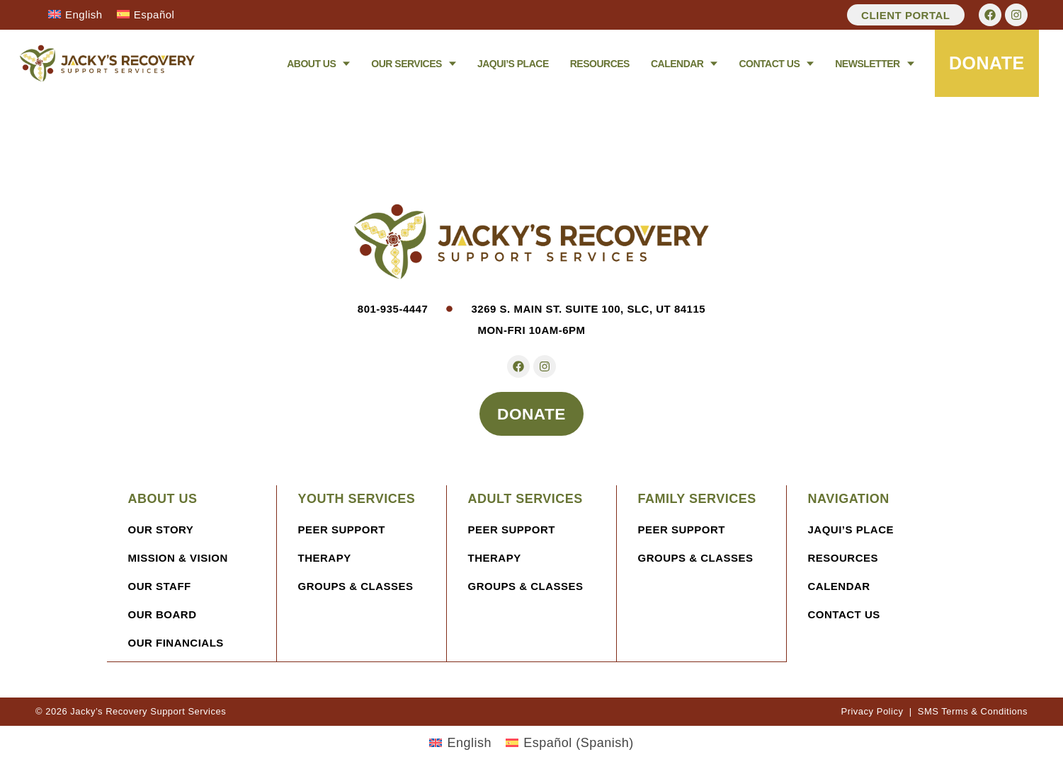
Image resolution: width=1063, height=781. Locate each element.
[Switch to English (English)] (460, 743)
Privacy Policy (872, 712)
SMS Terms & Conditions (973, 712)
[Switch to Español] (146, 14)
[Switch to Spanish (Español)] (570, 743)
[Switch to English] (75, 14)
